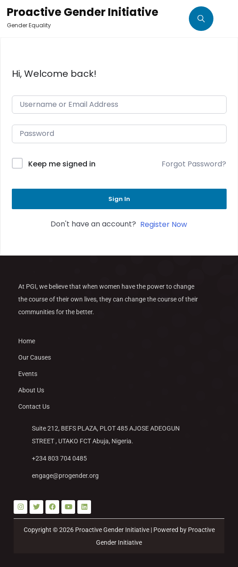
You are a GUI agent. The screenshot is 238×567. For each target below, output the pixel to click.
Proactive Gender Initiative (82, 12)
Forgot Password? (194, 164)
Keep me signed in (62, 164)
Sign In (119, 199)
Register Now (163, 224)
